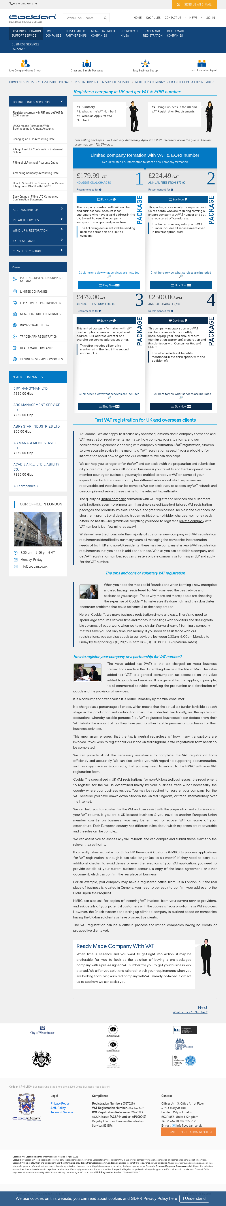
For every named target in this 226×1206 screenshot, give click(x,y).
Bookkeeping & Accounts (31, 109)
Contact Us (173, 17)
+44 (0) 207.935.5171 (183, 1121)
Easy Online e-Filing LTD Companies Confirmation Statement (35, 205)
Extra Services (24, 248)
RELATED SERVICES (26, 227)
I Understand (194, 1198)
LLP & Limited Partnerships (76, 33)
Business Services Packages (25, 46)
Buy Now (106, 199)
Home (138, 17)
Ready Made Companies (176, 33)
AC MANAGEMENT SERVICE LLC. (37, 455)
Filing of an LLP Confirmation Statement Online (38, 157)
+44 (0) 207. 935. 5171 (25, 3)
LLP (197, 556)
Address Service (25, 217)
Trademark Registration (153, 33)
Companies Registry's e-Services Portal (39, 82)
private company (191, 521)
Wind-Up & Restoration (30, 237)
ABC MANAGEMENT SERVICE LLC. (37, 416)
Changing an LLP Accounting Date (34, 146)
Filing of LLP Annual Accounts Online (35, 169)
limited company (113, 499)
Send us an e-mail (194, 4)
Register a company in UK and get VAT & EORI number (38, 121)
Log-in (210, 17)
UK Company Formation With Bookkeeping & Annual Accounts (33, 134)
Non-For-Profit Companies (103, 33)
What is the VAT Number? (99, 111)
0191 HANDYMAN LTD (37, 398)
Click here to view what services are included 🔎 (109, 274)
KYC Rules (153, 17)
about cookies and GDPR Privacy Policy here (137, 1198)
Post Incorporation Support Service (26, 33)
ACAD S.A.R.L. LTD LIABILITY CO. (37, 476)
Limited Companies (53, 33)
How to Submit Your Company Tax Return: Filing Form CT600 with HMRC (38, 191)
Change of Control (27, 258)
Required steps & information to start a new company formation (145, 162)
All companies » (25, 492)
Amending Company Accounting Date (36, 180)
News (193, 17)
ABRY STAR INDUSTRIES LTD (37, 436)
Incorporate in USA (129, 33)
